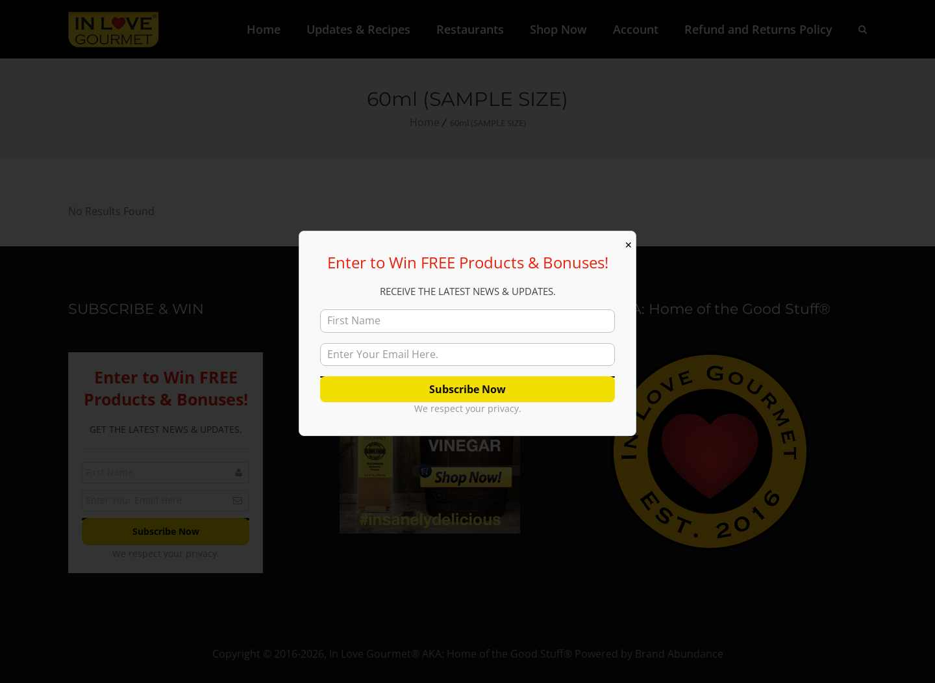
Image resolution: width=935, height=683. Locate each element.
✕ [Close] (628, 245)
